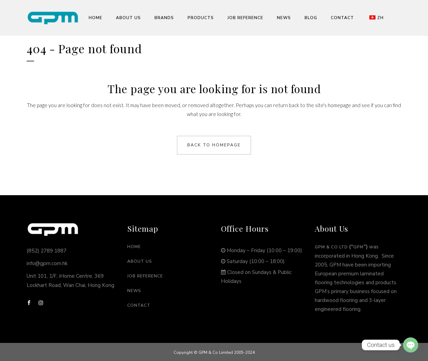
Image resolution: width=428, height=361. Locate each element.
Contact (138, 305)
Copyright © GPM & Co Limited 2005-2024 (214, 352)
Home (134, 246)
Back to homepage (214, 145)
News (134, 290)
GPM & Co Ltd (331, 247)
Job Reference (145, 276)
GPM (358, 247)
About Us (139, 261)
